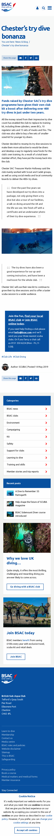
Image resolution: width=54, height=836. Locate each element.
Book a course (9, 773)
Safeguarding (8, 759)
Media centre (8, 741)
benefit (26, 640)
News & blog (21, 42)
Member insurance (11, 780)
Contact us (7, 738)
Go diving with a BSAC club (25, 586)
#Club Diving (19, 356)
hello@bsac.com (23, 332)
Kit (8, 436)
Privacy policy (8, 769)
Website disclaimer (11, 749)
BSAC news (12, 409)
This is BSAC (8, 756)
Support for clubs (15, 450)
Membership (8, 734)
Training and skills (16, 464)
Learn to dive (8, 731)
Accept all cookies (27, 830)
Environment (13, 422)
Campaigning (13, 429)
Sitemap (6, 752)
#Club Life (7, 356)
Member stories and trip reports (23, 471)
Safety (10, 443)
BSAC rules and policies (13, 745)
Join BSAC (16, 656)
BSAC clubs (12, 415)
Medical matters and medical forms (20, 776)
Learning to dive (15, 457)
